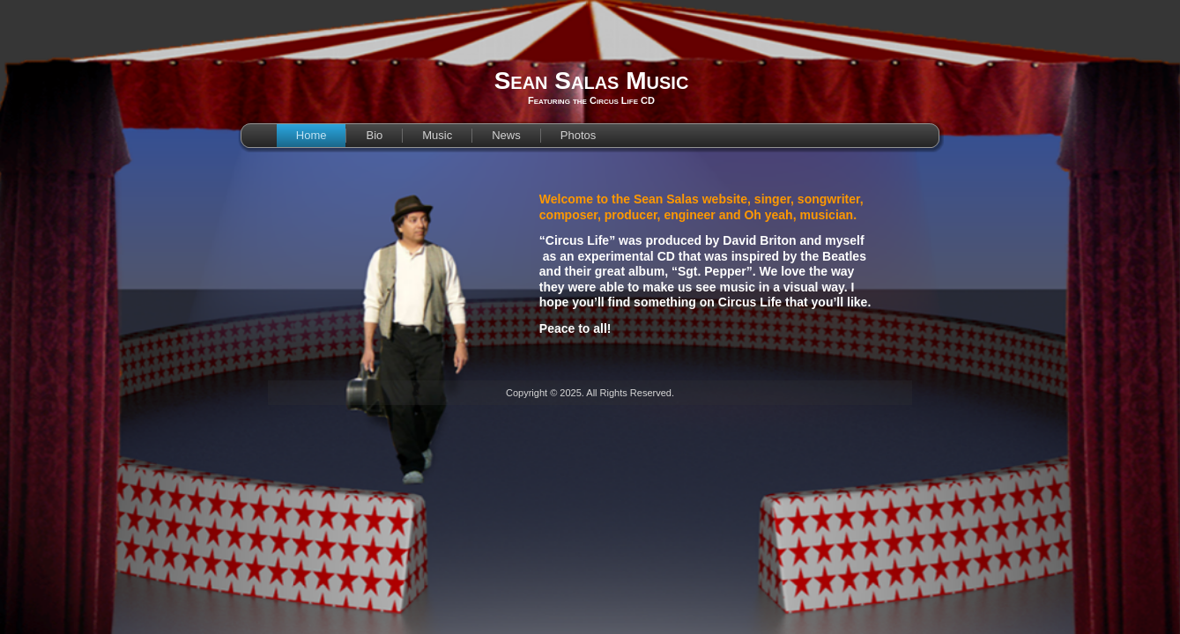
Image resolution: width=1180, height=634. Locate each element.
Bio (374, 135)
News (506, 135)
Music (437, 135)
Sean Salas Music (591, 80)
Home (311, 135)
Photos (578, 135)
